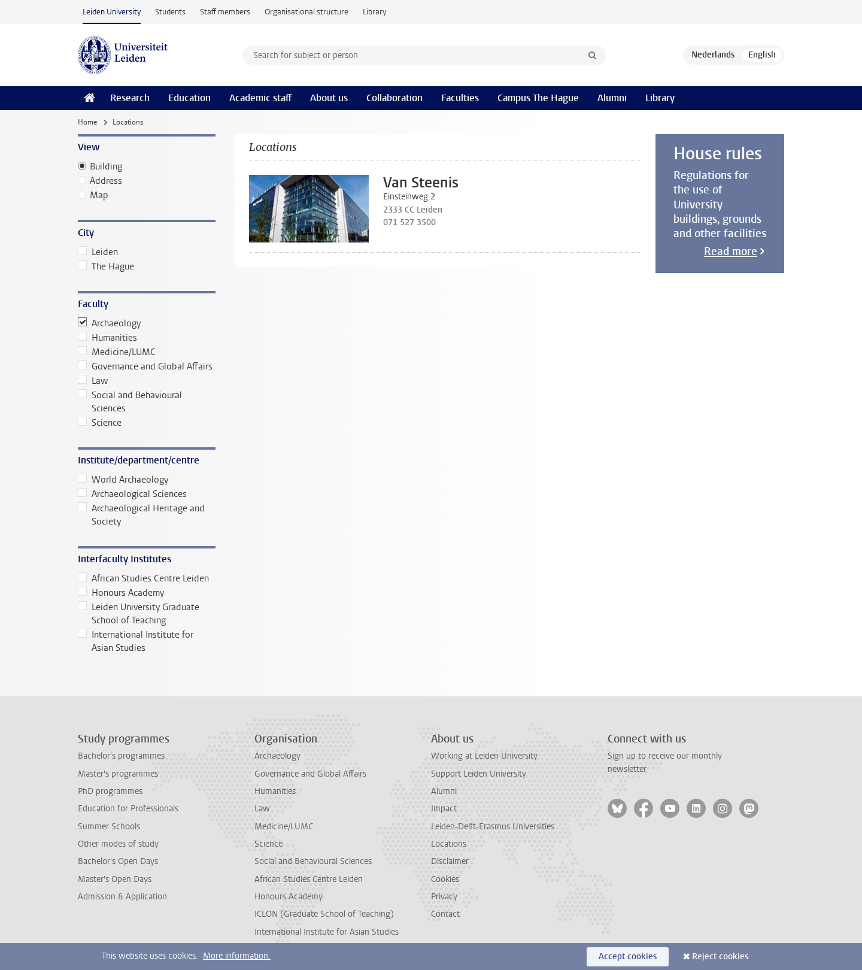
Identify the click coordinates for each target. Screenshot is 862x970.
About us (329, 98)
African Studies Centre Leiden (143, 578)
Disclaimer (450, 861)
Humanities (107, 338)
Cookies (445, 879)
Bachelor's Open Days (118, 861)
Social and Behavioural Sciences (130, 401)
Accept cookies (628, 956)
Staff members (225, 12)
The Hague (106, 266)
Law (93, 381)
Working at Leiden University (484, 756)
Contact (445, 914)
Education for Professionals (128, 808)
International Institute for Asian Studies (135, 641)
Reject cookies (720, 956)
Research (130, 98)
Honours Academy (121, 593)
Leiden (98, 252)
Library (374, 12)
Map (99, 195)
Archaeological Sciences (132, 494)
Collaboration (394, 98)
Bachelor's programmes (121, 756)
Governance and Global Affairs (145, 366)
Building (106, 166)
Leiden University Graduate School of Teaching (138, 613)
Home (87, 122)
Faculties (460, 98)
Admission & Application (122, 896)
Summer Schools (109, 826)
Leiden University (112, 12)
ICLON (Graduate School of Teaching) (324, 914)
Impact (444, 808)
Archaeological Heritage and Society (141, 515)
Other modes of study (118, 844)
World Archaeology (123, 480)
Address (106, 181)
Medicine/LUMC (117, 352)
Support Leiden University (478, 774)
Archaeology (109, 323)
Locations (448, 844)
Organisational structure (306, 12)
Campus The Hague (538, 98)
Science (100, 423)
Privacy (444, 896)
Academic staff (260, 98)
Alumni (612, 98)
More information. (237, 956)
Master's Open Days (114, 879)
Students (170, 12)
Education (189, 98)
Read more (730, 251)
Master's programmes (118, 774)
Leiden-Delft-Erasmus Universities (492, 826)
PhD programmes (110, 791)
